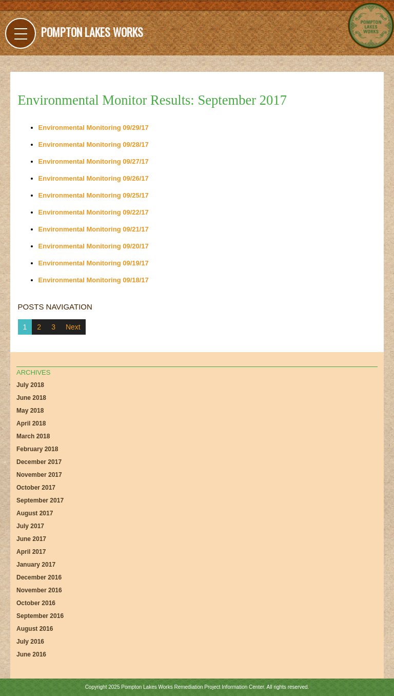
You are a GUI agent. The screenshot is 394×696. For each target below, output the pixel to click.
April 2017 (31, 551)
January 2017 (35, 564)
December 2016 (39, 577)
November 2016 (39, 590)
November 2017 (39, 474)
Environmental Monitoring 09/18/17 (93, 280)
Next (73, 327)
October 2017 (35, 487)
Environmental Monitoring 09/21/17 (93, 229)
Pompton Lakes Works (92, 32)
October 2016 (35, 603)
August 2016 (34, 628)
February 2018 (37, 449)
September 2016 (40, 616)
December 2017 (39, 462)
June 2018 (31, 397)
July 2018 (30, 385)
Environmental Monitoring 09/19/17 (93, 263)
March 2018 (33, 436)
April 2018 (31, 423)
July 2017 (30, 526)
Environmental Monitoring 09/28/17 (93, 144)
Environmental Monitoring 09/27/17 (93, 161)
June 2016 (31, 654)
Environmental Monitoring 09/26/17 (93, 178)
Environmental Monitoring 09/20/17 (93, 246)
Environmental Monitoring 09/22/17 (93, 212)
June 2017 (31, 539)
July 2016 (30, 641)
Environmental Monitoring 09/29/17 (93, 127)
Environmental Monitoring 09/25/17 (93, 195)
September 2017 (40, 500)
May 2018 (30, 410)
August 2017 (34, 513)
